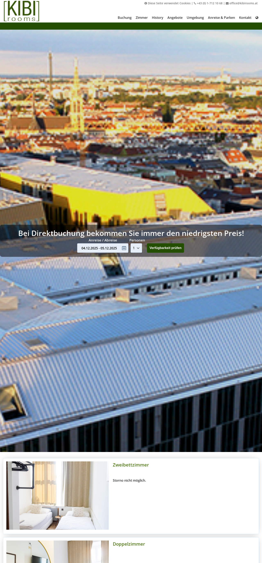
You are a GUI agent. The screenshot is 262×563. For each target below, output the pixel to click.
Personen (137, 240)
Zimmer (142, 17)
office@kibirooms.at (242, 3)
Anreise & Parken (221, 17)
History (157, 17)
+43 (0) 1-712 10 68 (208, 3)
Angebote (175, 17)
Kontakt (245, 17)
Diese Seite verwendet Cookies (168, 3)
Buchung (125, 17)
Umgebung (195, 17)
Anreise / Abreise (103, 240)
